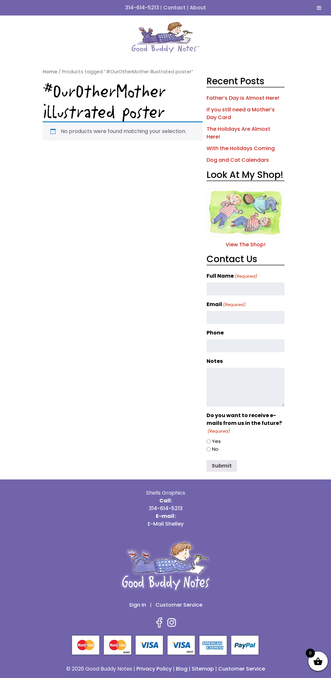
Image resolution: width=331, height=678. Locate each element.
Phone (215, 332)
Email (226, 304)
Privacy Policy (154, 669)
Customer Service (178, 605)
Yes (216, 441)
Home (50, 71)
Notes (215, 361)
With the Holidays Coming (241, 148)
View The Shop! (245, 240)
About (198, 7)
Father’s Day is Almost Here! (243, 98)
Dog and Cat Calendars (238, 160)
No (215, 449)
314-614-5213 (142, 7)
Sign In (137, 605)
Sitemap (203, 669)
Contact (174, 7)
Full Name (232, 276)
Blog (181, 669)
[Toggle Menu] (319, 7)
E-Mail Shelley (166, 524)
